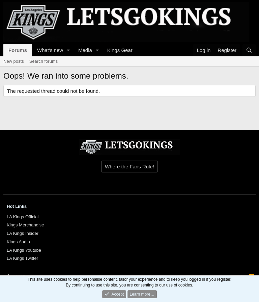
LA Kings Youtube (24, 250)
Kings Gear (120, 50)
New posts (13, 61)
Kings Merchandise (25, 224)
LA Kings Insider (22, 233)
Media (85, 50)
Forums (17, 50)
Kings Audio (18, 241)
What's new (50, 50)
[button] (68, 50)
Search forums (43, 61)
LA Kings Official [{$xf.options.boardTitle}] (22, 216)
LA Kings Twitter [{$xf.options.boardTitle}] (22, 258)
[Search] (249, 50)
